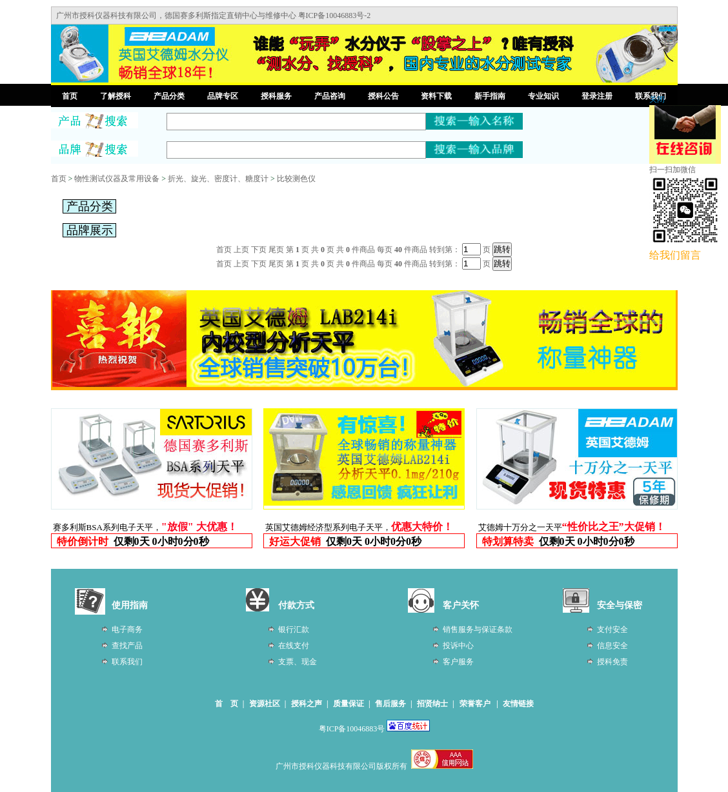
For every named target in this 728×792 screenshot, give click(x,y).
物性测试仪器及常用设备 (116, 178)
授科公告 (383, 96)
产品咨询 (329, 96)
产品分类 (169, 96)
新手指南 (489, 96)
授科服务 (276, 96)
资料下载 (436, 96)
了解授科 (115, 96)
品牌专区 (222, 96)
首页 (69, 96)
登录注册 (596, 96)
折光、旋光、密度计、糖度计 (218, 178)
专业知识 (543, 96)
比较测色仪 (296, 178)
